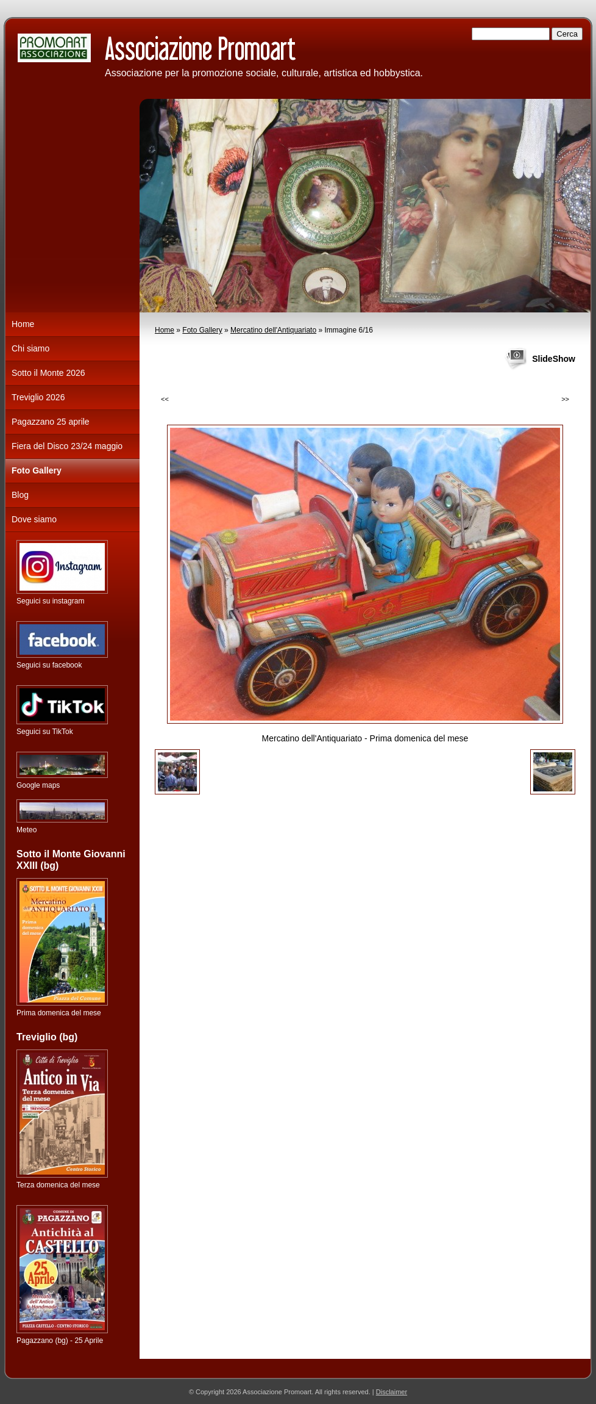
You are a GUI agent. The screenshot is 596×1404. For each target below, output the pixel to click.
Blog (20, 495)
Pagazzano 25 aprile (51, 422)
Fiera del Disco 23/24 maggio (67, 446)
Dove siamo (34, 519)
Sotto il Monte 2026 (48, 373)
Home (164, 330)
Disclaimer (391, 1391)
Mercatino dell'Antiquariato (273, 330)
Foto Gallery (202, 330)
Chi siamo (30, 348)
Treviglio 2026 (38, 397)
